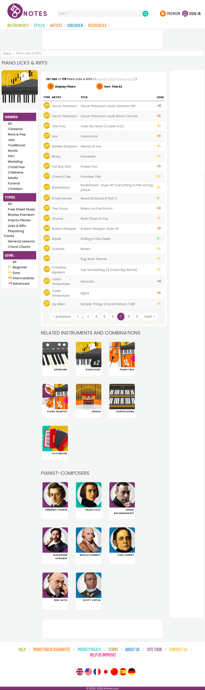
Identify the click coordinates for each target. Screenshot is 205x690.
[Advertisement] (102, 39)
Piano (7, 53)
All (10, 123)
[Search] (145, 14)
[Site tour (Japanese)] (106, 672)
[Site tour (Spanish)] (123, 672)
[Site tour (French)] (97, 672)
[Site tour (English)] (80, 672)
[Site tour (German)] (132, 672)
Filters (65, 87)
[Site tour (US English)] (88, 672)
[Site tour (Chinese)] (114, 672)
